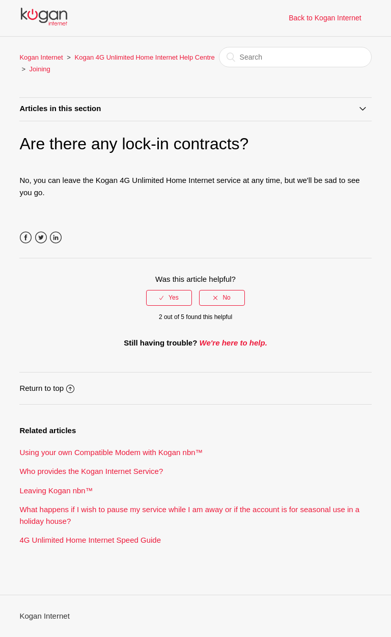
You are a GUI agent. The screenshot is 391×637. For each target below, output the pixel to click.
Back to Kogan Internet (325, 18)
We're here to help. (233, 342)
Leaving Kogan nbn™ (56, 490)
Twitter (41, 237)
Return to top (46, 388)
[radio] (169, 297)
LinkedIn (55, 237)
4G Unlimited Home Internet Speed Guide (90, 540)
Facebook (25, 237)
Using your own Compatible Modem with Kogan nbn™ (111, 452)
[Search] (295, 57)
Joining (40, 69)
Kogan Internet (41, 57)
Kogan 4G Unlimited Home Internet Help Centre (145, 57)
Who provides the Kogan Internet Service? (91, 471)
